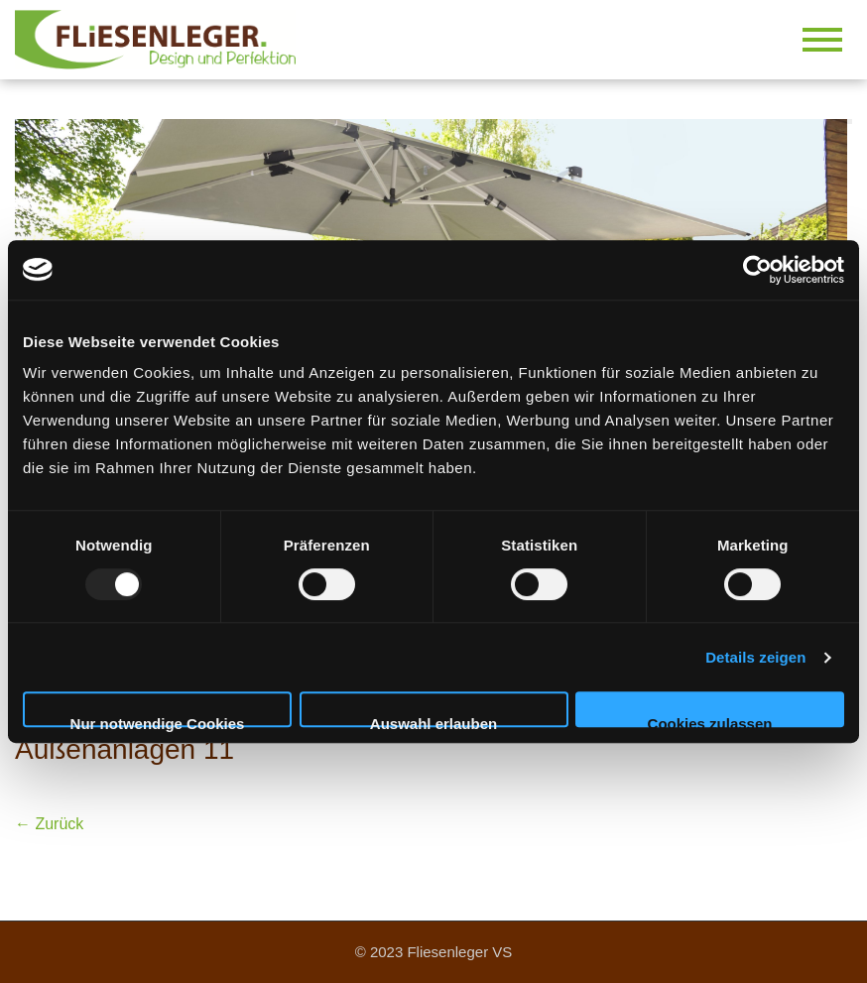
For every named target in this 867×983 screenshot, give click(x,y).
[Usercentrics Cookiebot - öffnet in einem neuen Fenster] (757, 270)
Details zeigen (755, 657)
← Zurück (49, 823)
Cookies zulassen (710, 721)
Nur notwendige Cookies (157, 721)
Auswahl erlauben (433, 721)
